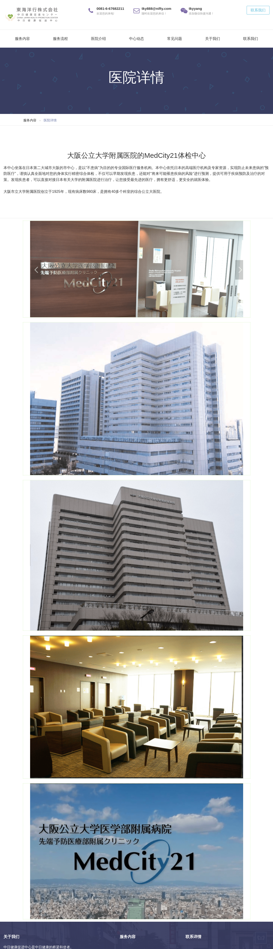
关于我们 (212, 39)
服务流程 (60, 39)
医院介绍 (98, 39)
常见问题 (174, 39)
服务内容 (22, 39)
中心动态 (136, 39)
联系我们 (258, 10)
